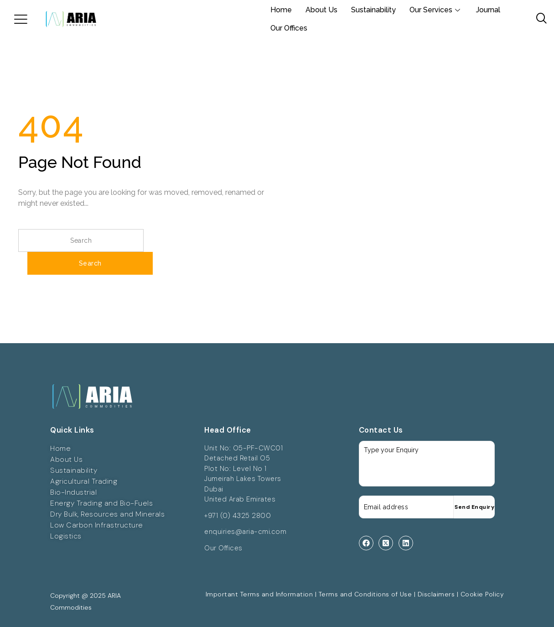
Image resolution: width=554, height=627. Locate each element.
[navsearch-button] (538, 19)
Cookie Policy (482, 594)
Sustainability (373, 9)
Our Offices (288, 28)
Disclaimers (436, 594)
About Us (321, 9)
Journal (488, 9)
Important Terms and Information (259, 594)
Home (281, 9)
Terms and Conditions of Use (365, 594)
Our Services (435, 9)
